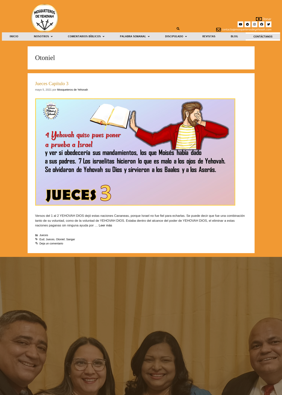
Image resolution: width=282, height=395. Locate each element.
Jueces (44, 235)
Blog (234, 36)
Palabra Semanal (135, 36)
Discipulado (176, 36)
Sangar (70, 239)
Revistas (208, 36)
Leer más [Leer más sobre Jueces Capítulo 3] (105, 225)
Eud (42, 239)
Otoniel (60, 239)
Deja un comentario (51, 243)
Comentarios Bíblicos (86, 36)
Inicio (14, 36)
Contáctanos (262, 36)
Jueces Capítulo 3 (51, 83)
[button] (43, 36)
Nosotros (43, 36)
